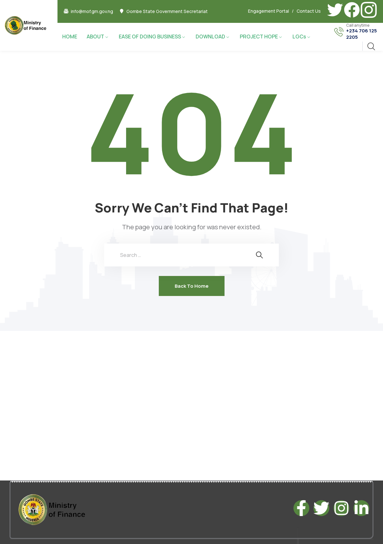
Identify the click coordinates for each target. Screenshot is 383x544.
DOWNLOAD (210, 36)
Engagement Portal (268, 11)
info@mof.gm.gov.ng (92, 11)
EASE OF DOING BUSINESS (150, 36)
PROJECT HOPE (259, 36)
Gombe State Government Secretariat (167, 11)
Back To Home (192, 286)
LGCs (299, 36)
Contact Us (309, 11)
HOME (69, 36)
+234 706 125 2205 (361, 34)
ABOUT (95, 36)
